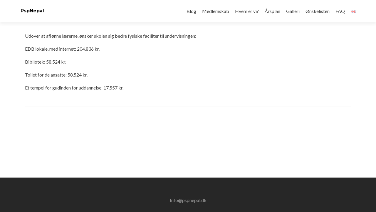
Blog (191, 11)
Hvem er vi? (247, 11)
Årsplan (272, 11)
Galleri (293, 11)
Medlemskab (215, 11)
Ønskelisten (318, 11)
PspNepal (32, 11)
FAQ (340, 11)
